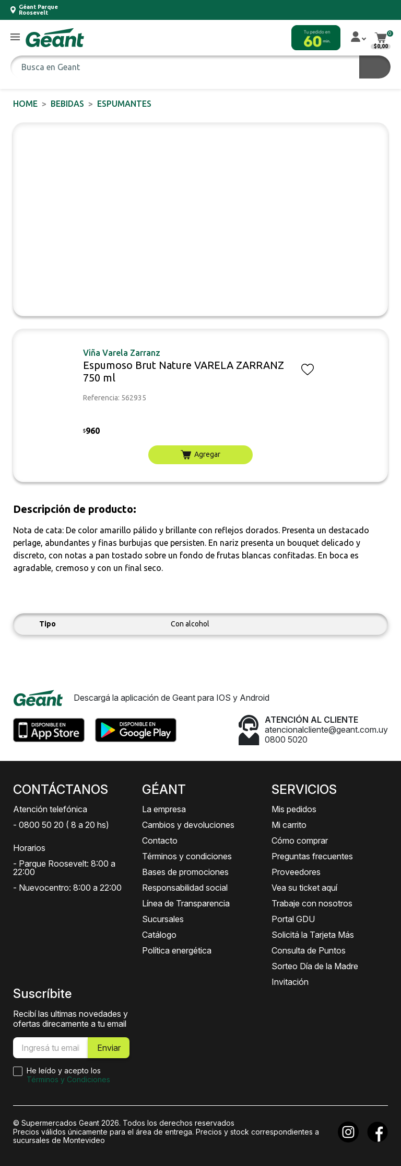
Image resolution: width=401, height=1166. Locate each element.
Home (25, 103)
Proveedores (296, 872)
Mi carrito (289, 825)
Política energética (176, 950)
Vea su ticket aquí (304, 887)
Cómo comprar (300, 840)
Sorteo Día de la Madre (315, 966)
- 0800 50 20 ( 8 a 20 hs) (61, 825)
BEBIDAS (67, 103)
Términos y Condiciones (68, 1079)
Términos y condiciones (187, 856)
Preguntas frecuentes (312, 856)
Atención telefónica (50, 809)
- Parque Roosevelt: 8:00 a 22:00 (64, 867)
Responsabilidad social (185, 887)
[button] (15, 37)
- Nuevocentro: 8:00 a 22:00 (67, 887)
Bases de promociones (185, 872)
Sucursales (163, 919)
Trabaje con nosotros (312, 903)
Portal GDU (293, 919)
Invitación (290, 982)
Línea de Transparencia (186, 903)
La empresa (164, 809)
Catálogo (159, 934)
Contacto (160, 840)
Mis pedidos (294, 809)
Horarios (29, 848)
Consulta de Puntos (309, 950)
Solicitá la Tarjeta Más (313, 934)
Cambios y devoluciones (188, 825)
